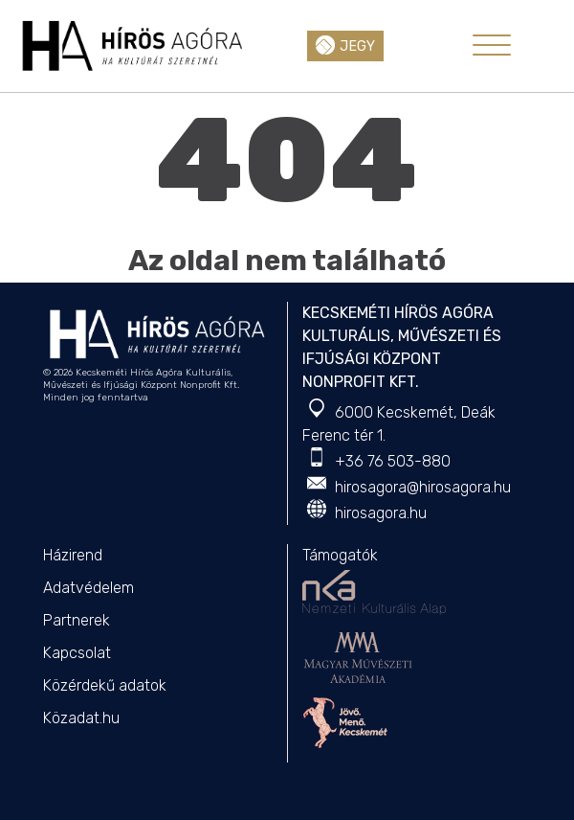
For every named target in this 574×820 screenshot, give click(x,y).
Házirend (72, 555)
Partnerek (76, 620)
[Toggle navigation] (491, 45)
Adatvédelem (88, 588)
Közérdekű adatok (104, 685)
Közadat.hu (81, 718)
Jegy (345, 45)
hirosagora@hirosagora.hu (423, 487)
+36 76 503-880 (393, 461)
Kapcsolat (77, 653)
